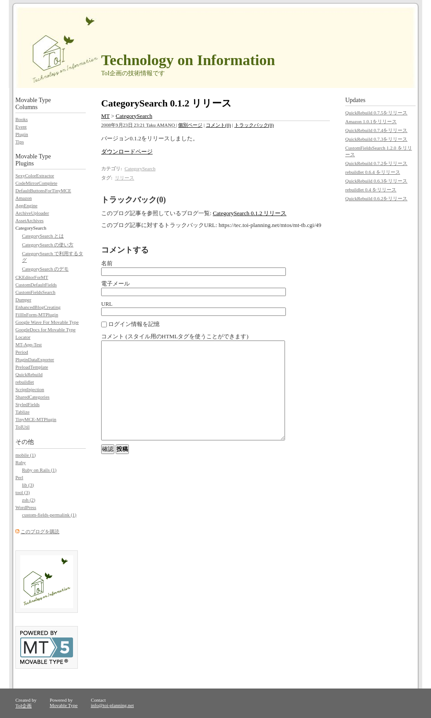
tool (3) (22, 492)
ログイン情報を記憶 (130, 324)
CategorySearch (134, 116)
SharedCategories (32, 396)
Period (21, 352)
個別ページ (190, 125)
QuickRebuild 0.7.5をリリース (376, 112)
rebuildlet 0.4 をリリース (370, 189)
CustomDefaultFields (36, 284)
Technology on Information (188, 60)
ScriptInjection (29, 389)
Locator (22, 337)
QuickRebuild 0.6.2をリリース (376, 198)
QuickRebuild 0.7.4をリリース (376, 130)
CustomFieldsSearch (35, 292)
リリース (124, 177)
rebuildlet (24, 382)
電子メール (115, 283)
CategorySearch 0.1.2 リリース (250, 213)
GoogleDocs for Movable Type (45, 329)
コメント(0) (218, 125)
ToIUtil (22, 426)
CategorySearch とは (43, 235)
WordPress (25, 507)
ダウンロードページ (127, 151)
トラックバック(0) (254, 125)
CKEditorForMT (31, 277)
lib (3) (28, 484)
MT (105, 116)
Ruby (20, 462)
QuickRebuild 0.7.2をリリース (376, 163)
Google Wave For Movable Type (47, 322)
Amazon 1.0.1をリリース (371, 121)
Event (21, 126)
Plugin (21, 134)
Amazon (23, 198)
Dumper (23, 299)
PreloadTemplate (31, 367)
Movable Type (64, 705)
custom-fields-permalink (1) (49, 514)
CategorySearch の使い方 (47, 244)
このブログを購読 (40, 531)
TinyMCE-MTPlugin (35, 419)
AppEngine (26, 205)
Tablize (22, 411)
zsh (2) (28, 499)
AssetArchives (29, 220)
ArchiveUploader (32, 213)
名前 (107, 263)
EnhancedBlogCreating (38, 307)
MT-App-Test (28, 344)
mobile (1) (25, 455)
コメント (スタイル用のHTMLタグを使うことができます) (174, 336)
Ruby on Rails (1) (39, 470)
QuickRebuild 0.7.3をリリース (376, 139)
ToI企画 (23, 705)
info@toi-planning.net (112, 705)
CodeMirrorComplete (36, 183)
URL (107, 303)
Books (21, 119)
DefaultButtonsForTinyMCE (43, 190)
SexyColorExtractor (34, 175)
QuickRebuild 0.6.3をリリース (376, 180)
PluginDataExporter (34, 359)
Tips (19, 141)
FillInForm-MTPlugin (36, 314)
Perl (19, 477)
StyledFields (27, 404)
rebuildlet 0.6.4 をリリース (372, 172)
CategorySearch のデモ (45, 268)
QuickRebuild (29, 374)
